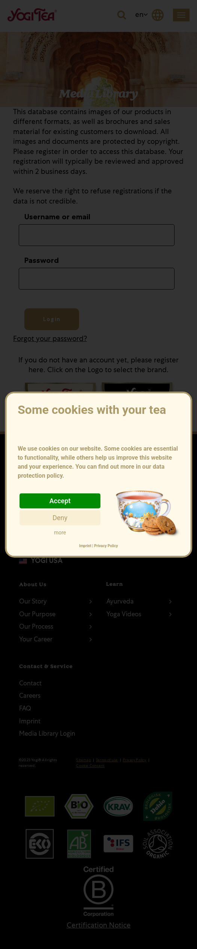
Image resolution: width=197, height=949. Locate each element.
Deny (59, 517)
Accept (60, 500)
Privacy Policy (106, 546)
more (60, 532)
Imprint (85, 546)
